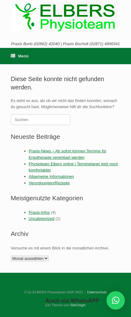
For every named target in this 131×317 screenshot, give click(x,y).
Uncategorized (42, 218)
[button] (115, 300)
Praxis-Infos (39, 212)
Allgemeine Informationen (51, 176)
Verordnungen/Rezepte (49, 183)
